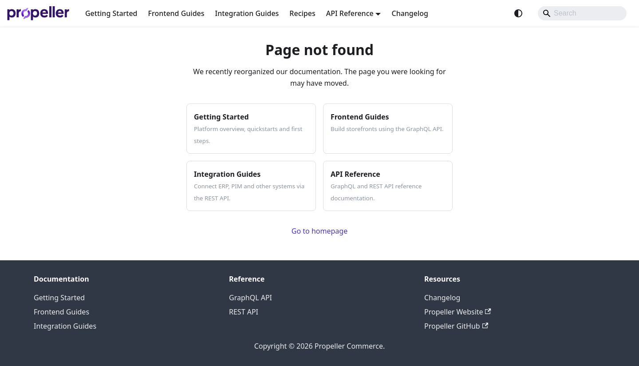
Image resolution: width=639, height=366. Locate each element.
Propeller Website (457, 312)
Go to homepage (319, 231)
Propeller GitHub (456, 326)
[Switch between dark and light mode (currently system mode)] (518, 13)
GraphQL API (250, 297)
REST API (243, 312)
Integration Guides (247, 13)
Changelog (409, 13)
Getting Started (111, 13)
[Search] (582, 13)
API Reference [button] (350, 13)
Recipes (302, 13)
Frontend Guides (176, 13)
